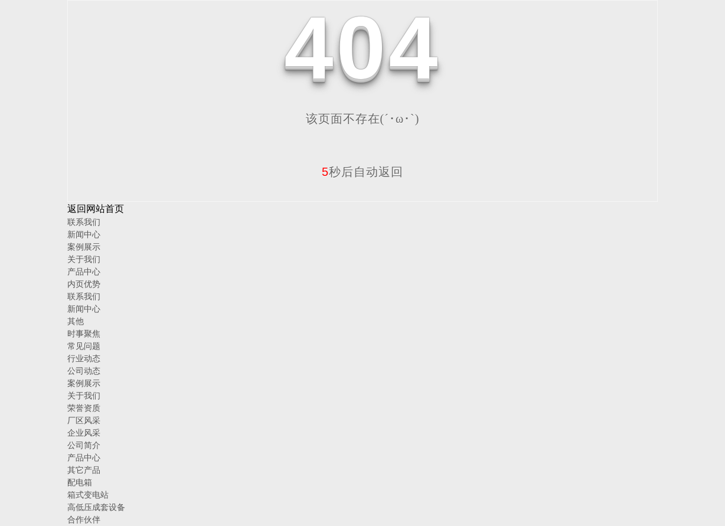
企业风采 (83, 432)
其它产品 (83, 470)
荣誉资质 (83, 408)
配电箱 (79, 482)
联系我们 (83, 222)
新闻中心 (83, 234)
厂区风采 (83, 420)
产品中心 (83, 271)
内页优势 (83, 284)
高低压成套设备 (96, 507)
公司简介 (83, 445)
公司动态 (83, 370)
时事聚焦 (83, 333)
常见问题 (83, 346)
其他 (75, 321)
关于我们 (83, 259)
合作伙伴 (83, 519)
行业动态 (83, 358)
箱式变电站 (88, 494)
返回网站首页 (95, 209)
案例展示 (83, 246)
